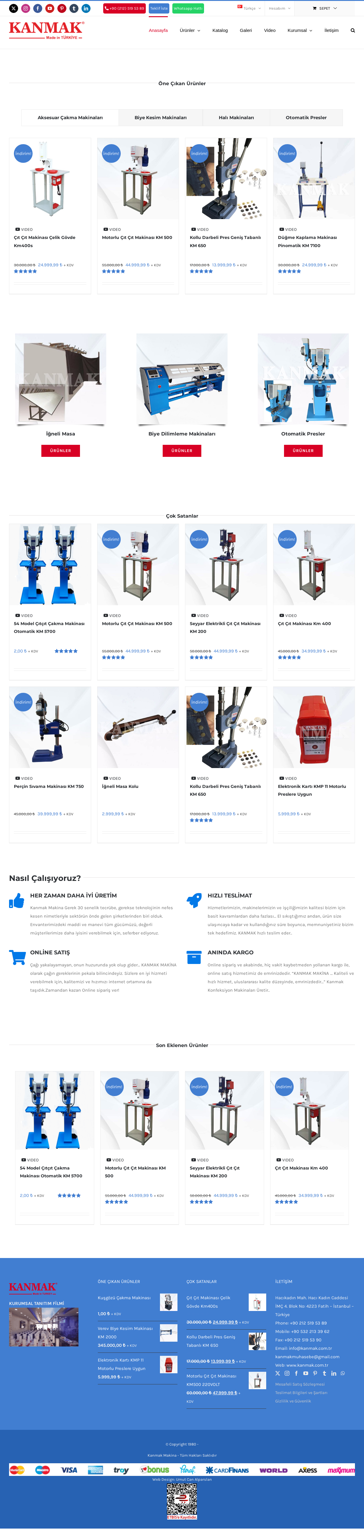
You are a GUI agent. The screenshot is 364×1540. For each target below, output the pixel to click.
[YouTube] (305, 1373)
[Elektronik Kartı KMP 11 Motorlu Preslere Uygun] (314, 727)
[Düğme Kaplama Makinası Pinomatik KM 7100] (314, 178)
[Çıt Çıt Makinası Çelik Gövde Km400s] (50, 178)
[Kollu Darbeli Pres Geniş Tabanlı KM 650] (226, 178)
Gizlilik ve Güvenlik (293, 1401)
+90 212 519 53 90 (303, 1340)
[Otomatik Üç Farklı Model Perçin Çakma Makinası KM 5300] (303, 336)
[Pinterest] (315, 1373)
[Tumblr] (324, 1373)
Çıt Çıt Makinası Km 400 (304, 623)
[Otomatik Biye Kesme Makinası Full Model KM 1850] (182, 336)
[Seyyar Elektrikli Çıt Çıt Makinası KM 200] (226, 565)
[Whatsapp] (343, 1373)
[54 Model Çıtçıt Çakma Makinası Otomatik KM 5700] (50, 565)
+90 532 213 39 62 (310, 1331)
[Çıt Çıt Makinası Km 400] (314, 565)
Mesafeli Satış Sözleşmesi (300, 1384)
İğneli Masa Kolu (120, 786)
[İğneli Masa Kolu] (138, 727)
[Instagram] (287, 1373)
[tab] (67, 117)
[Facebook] (296, 1373)
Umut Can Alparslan (194, 1479)
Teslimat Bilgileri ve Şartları (301, 1393)
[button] (353, 29)
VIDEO (24, 229)
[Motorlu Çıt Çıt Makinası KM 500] (138, 178)
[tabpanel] (182, 218)
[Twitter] (277, 1373)
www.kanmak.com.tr (307, 1365)
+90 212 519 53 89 (308, 1323)
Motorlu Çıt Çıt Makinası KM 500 (137, 237)
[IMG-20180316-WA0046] (60, 336)
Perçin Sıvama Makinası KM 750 (49, 786)
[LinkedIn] (333, 1373)
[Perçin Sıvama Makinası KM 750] (50, 727)
